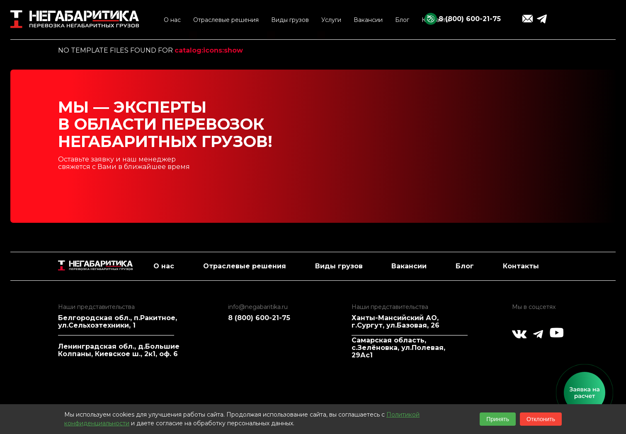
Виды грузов (339, 266)
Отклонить (541, 419)
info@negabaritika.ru (258, 307)
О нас (163, 266)
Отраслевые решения (244, 266)
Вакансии (409, 266)
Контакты (521, 266)
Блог (465, 266)
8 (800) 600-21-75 (470, 19)
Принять (497, 419)
